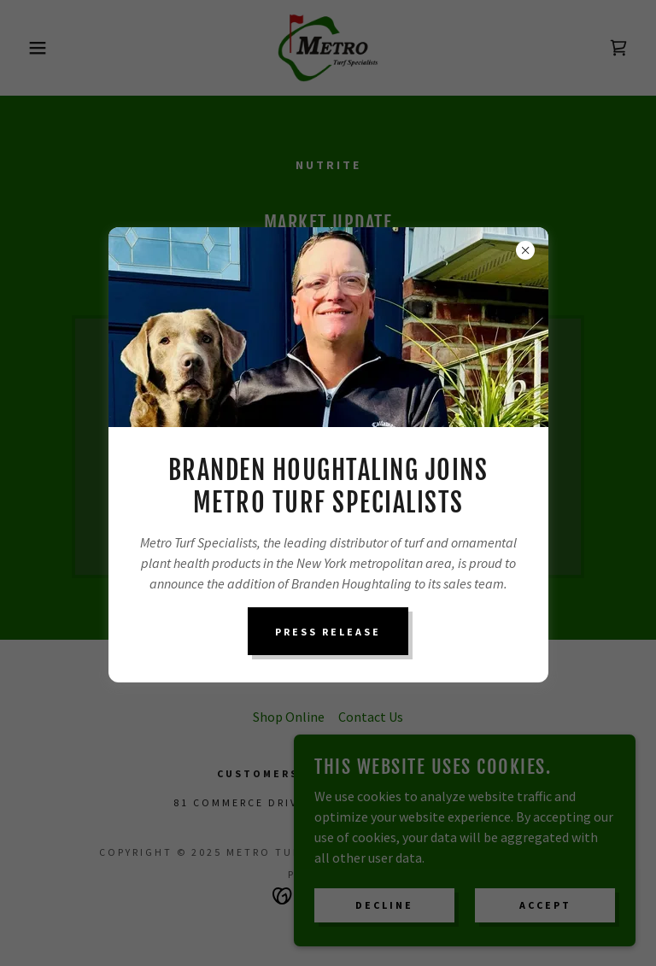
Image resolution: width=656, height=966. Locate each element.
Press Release (328, 631)
